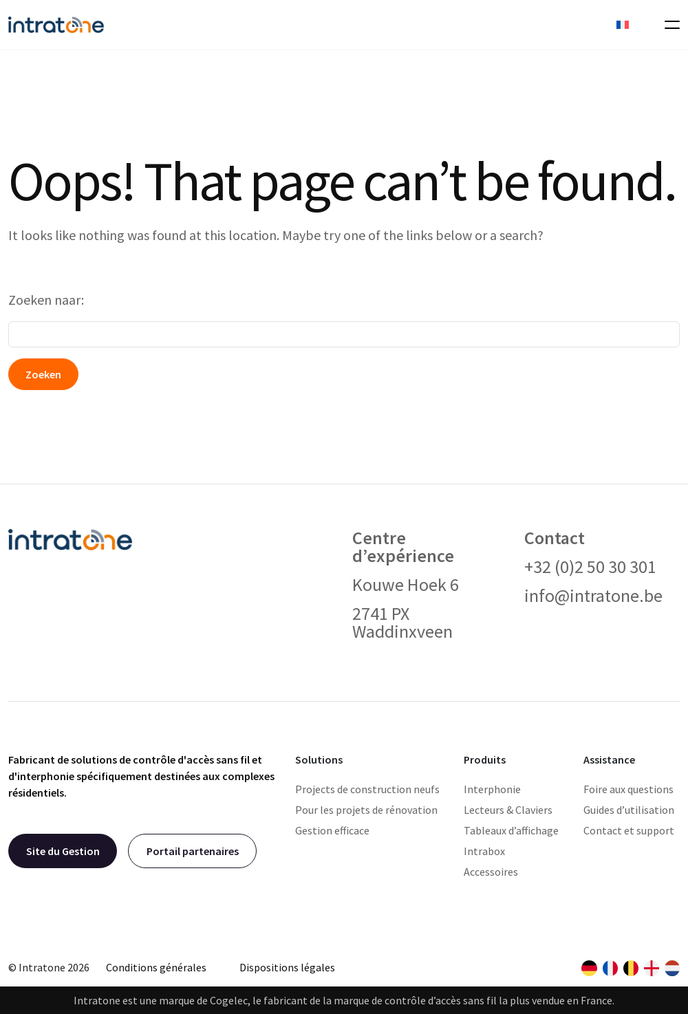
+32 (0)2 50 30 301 (590, 566)
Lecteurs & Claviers (508, 810)
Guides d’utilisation (628, 810)
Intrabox (484, 851)
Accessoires (491, 871)
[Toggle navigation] (668, 25)
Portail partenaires (193, 851)
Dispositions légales (287, 967)
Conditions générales (156, 967)
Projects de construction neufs (367, 789)
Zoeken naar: (46, 299)
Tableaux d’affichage (511, 830)
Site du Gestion (63, 851)
